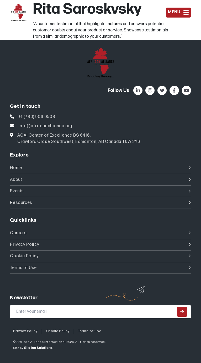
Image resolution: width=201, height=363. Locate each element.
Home (100, 167)
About (100, 179)
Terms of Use (100, 267)
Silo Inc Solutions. (38, 348)
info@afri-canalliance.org (45, 126)
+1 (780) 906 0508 (36, 116)
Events (100, 191)
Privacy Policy (100, 244)
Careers (100, 233)
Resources (100, 202)
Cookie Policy (100, 256)
